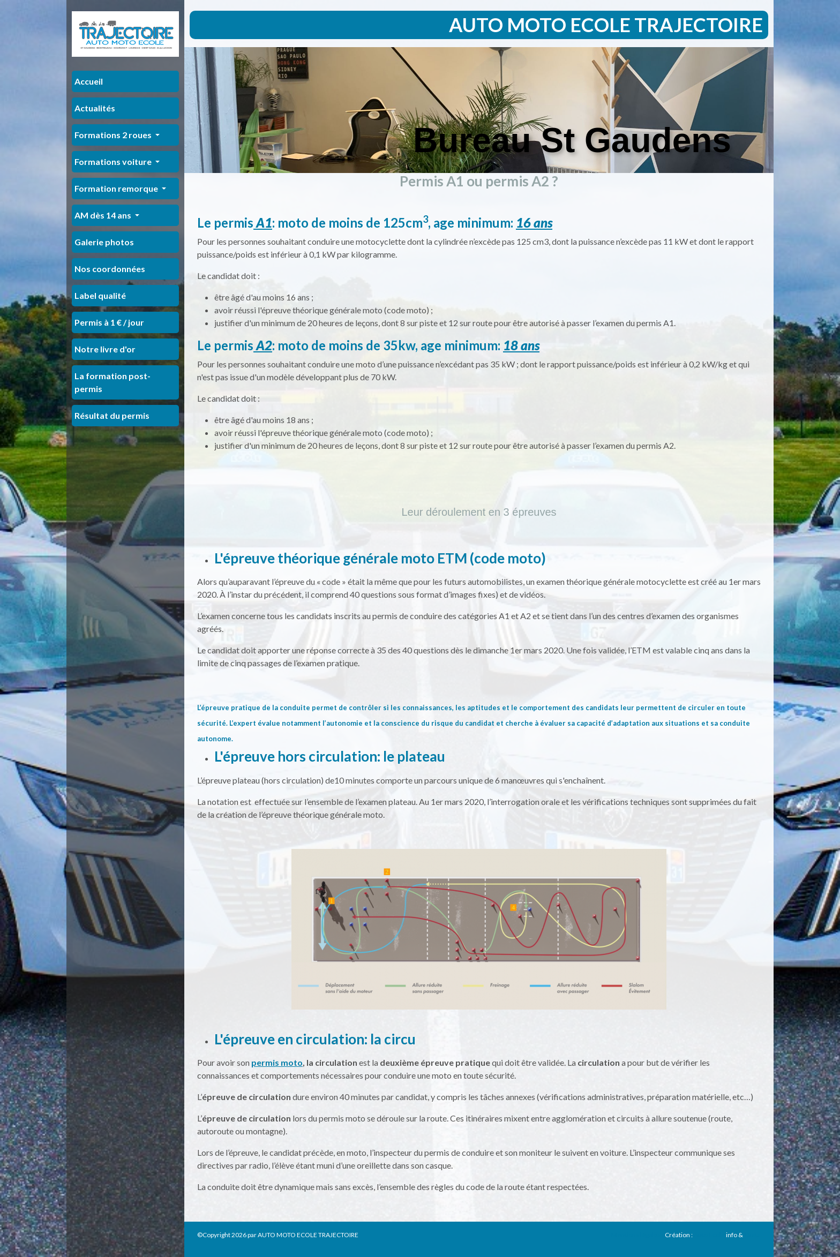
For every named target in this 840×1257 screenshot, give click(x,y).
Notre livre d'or (105, 349)
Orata (752, 1235)
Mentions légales (636, 1235)
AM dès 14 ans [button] (103, 215)
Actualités (94, 108)
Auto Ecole (709, 1235)
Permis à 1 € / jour (109, 322)
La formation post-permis (112, 382)
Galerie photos (104, 242)
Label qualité (100, 295)
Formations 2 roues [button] (113, 135)
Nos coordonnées (109, 269)
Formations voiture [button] (113, 161)
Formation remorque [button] (117, 188)
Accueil (88, 81)
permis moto (277, 1062)
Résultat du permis (111, 415)
